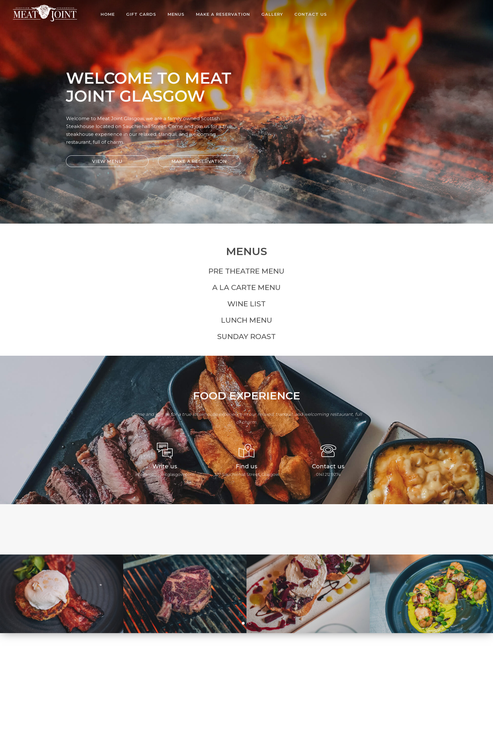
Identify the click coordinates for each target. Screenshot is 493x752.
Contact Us (310, 14)
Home (108, 14)
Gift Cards (141, 14)
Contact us (328, 466)
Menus (176, 14)
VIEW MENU (104, 161)
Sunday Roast (246, 336)
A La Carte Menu (246, 287)
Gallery (272, 14)
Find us (246, 466)
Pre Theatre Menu (246, 271)
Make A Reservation (223, 14)
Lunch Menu (246, 320)
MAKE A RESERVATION (196, 161)
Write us (164, 466)
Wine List (246, 303)
